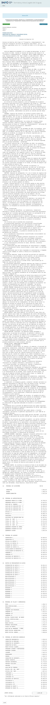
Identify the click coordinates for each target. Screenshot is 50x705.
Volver (3, 5)
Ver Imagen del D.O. (43, 24)
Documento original (6, 24)
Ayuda (4, 702)
